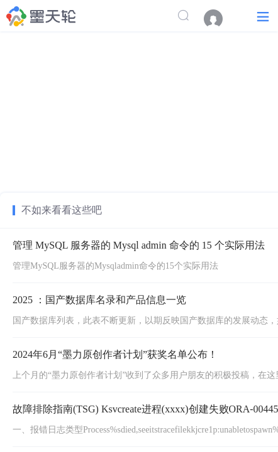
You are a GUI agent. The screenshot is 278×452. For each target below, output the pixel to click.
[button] (262, 16)
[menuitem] (219, 19)
